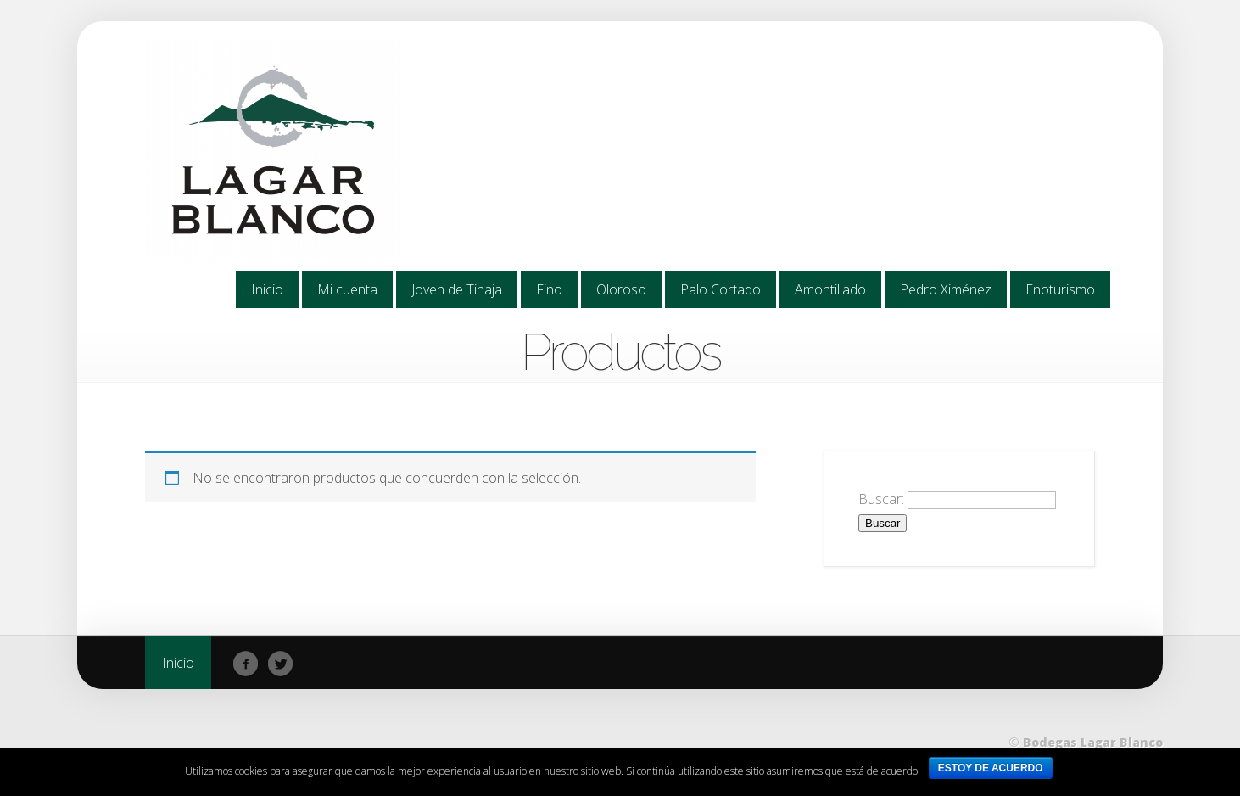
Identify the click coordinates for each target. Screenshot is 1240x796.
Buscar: (881, 499)
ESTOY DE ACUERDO (990, 768)
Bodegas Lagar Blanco (1093, 742)
